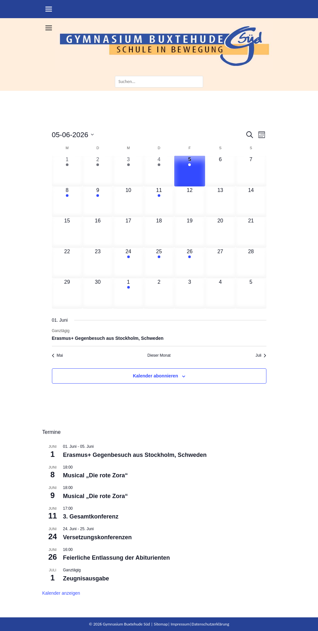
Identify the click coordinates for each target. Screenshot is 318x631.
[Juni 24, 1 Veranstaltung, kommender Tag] (128, 263)
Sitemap (161, 624)
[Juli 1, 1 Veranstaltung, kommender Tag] (128, 293)
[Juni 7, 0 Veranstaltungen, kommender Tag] (251, 171)
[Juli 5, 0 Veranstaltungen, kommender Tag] (251, 293)
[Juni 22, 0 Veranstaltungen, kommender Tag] (67, 263)
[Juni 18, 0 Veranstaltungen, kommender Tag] (159, 232)
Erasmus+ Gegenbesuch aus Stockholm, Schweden (108, 338)
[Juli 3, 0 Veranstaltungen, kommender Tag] (189, 293)
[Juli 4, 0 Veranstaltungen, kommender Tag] (220, 293)
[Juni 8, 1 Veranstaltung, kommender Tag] (67, 201)
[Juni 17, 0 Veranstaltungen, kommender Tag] (128, 232)
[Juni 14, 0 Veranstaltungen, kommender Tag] (251, 201)
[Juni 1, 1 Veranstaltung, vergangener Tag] (67, 171)
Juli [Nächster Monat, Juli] (260, 355)
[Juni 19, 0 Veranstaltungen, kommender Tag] (189, 232)
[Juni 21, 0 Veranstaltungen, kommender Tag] (251, 232)
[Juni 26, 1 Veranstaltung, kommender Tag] (189, 263)
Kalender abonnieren (155, 375)
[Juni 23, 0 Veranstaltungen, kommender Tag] (97, 263)
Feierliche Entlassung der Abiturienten (116, 557)
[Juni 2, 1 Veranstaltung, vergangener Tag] (97, 171)
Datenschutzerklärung (210, 624)
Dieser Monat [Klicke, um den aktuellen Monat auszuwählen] (158, 355)
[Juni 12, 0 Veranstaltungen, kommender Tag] (189, 201)
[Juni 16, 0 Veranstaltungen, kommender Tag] (97, 232)
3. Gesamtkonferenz (90, 516)
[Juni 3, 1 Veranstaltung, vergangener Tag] (128, 171)
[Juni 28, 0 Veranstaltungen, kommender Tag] (251, 263)
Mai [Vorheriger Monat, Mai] (57, 355)
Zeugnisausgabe (86, 578)
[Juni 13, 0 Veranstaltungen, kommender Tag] (220, 201)
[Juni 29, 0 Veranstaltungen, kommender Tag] (67, 293)
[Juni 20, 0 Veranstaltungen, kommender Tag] (220, 232)
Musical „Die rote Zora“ (95, 475)
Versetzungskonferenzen (97, 537)
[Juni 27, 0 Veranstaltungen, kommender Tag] (220, 263)
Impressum (180, 624)
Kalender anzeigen (61, 593)
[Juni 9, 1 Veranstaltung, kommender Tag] (97, 201)
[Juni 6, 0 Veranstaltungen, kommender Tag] (220, 171)
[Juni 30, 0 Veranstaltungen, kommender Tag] (97, 293)
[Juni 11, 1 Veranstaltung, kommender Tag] (159, 201)
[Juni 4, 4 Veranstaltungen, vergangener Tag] (159, 171)
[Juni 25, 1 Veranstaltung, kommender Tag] (159, 263)
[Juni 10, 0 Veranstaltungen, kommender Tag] (128, 201)
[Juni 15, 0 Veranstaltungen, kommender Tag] (67, 232)
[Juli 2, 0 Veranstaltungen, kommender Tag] (159, 293)
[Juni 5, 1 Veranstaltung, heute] (189, 171)
